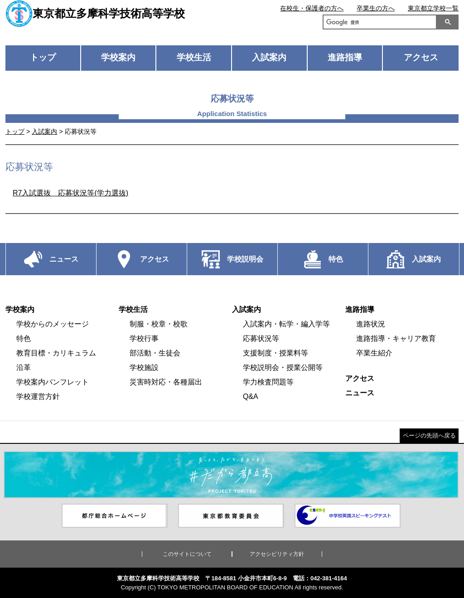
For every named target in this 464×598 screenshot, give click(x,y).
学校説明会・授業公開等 (283, 367)
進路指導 (345, 57)
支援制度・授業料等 (275, 353)
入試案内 (269, 57)
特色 (23, 338)
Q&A (250, 396)
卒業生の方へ (376, 8)
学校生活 (194, 57)
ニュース (359, 393)
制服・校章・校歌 (159, 324)
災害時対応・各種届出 (166, 382)
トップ (43, 57)
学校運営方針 (38, 396)
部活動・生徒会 (155, 353)
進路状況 (370, 324)
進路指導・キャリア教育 (396, 338)
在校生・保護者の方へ (311, 8)
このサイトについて (187, 554)
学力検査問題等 (268, 382)
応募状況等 (261, 338)
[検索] (378, 23)
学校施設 (144, 367)
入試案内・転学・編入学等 (286, 324)
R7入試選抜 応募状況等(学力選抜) (70, 193)
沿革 (23, 367)
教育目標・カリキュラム (56, 353)
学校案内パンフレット (52, 382)
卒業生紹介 (374, 353)
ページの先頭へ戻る (429, 435)
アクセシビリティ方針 (277, 554)
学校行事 (144, 338)
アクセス (421, 57)
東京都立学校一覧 (433, 8)
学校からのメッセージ (52, 324)
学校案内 (118, 57)
